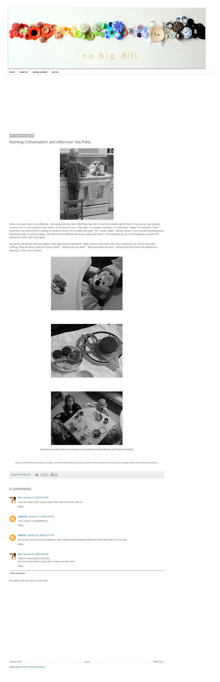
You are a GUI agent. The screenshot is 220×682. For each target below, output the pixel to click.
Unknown (23, 516)
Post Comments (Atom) (33, 667)
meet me (23, 72)
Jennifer (22, 535)
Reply (20, 506)
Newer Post (15, 662)
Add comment (17, 573)
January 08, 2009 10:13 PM (40, 535)
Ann (20, 497)
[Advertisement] (86, 108)
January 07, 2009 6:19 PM (41, 516)
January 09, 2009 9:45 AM (35, 554)
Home (87, 662)
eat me (55, 72)
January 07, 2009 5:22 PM (35, 497)
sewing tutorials (40, 72)
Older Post (158, 662)
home (12, 72)
